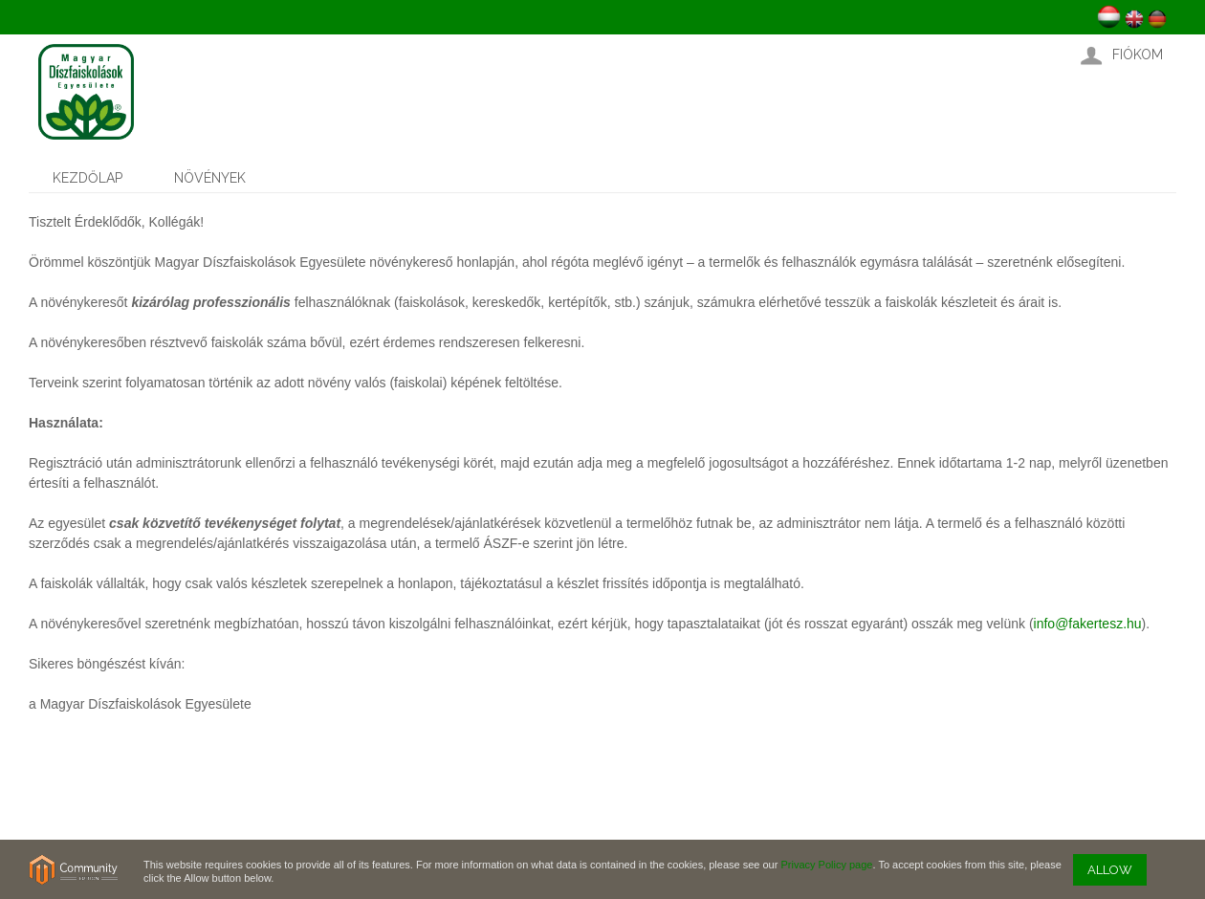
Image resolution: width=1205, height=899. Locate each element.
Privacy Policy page (826, 864)
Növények (210, 178)
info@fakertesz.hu (1088, 623)
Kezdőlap (87, 178)
